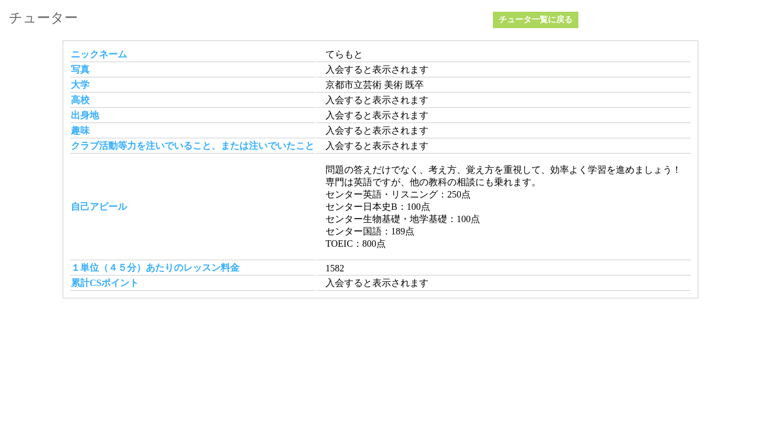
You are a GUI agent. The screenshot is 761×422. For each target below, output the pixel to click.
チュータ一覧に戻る (536, 19)
